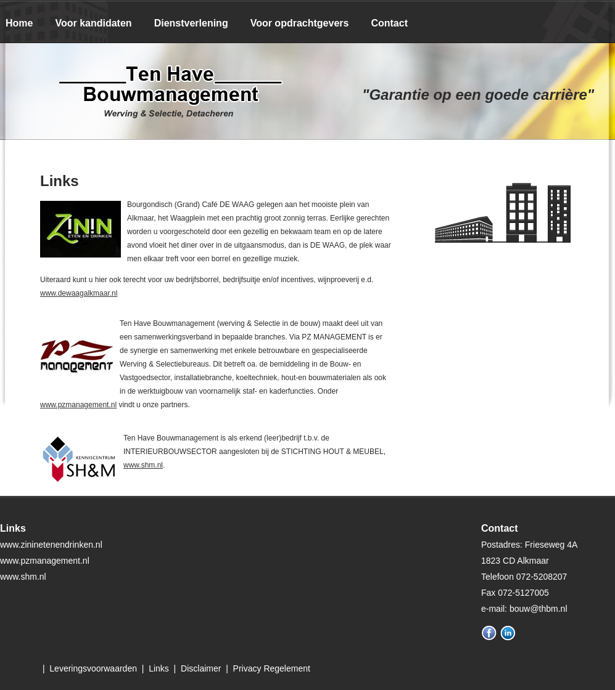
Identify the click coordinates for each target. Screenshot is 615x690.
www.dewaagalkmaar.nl (78, 293)
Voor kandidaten (93, 23)
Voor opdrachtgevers (299, 23)
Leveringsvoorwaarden (93, 668)
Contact (389, 23)
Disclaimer (201, 668)
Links (159, 668)
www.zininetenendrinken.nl (51, 545)
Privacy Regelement (271, 668)
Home (19, 23)
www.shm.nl (143, 465)
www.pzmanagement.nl (78, 404)
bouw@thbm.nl (539, 609)
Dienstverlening (191, 23)
